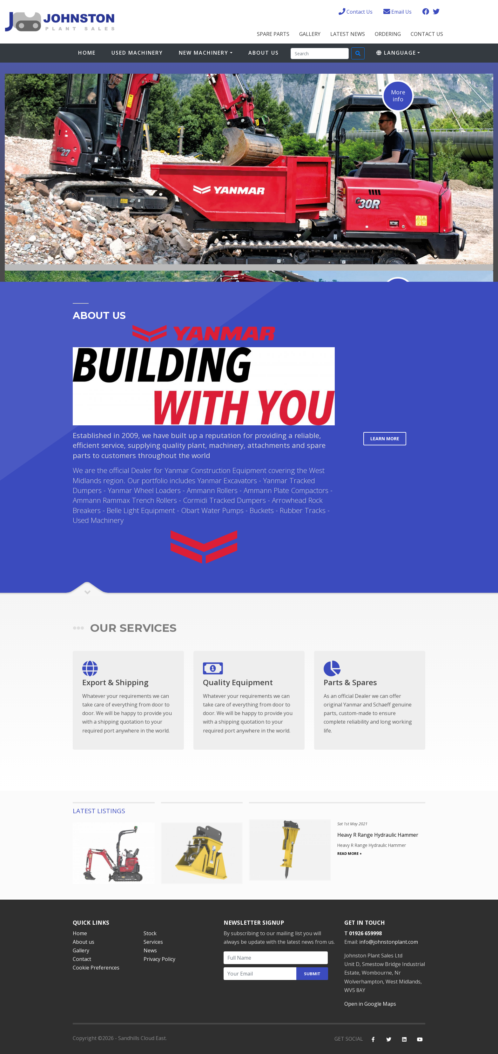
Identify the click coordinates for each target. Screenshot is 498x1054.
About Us (263, 52)
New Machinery (203, 52)
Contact (82, 959)
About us (83, 941)
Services (153, 941)
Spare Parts (273, 33)
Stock (150, 933)
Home (87, 52)
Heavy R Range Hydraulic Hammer (377, 834)
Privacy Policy (159, 959)
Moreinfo (398, 96)
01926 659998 (365, 933)
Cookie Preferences (96, 967)
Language (396, 52)
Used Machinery (137, 52)
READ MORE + (349, 853)
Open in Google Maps (370, 1003)
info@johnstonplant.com (388, 941)
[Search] (320, 53)
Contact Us (427, 33)
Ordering (388, 33)
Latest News (347, 33)
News (150, 950)
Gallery (309, 33)
